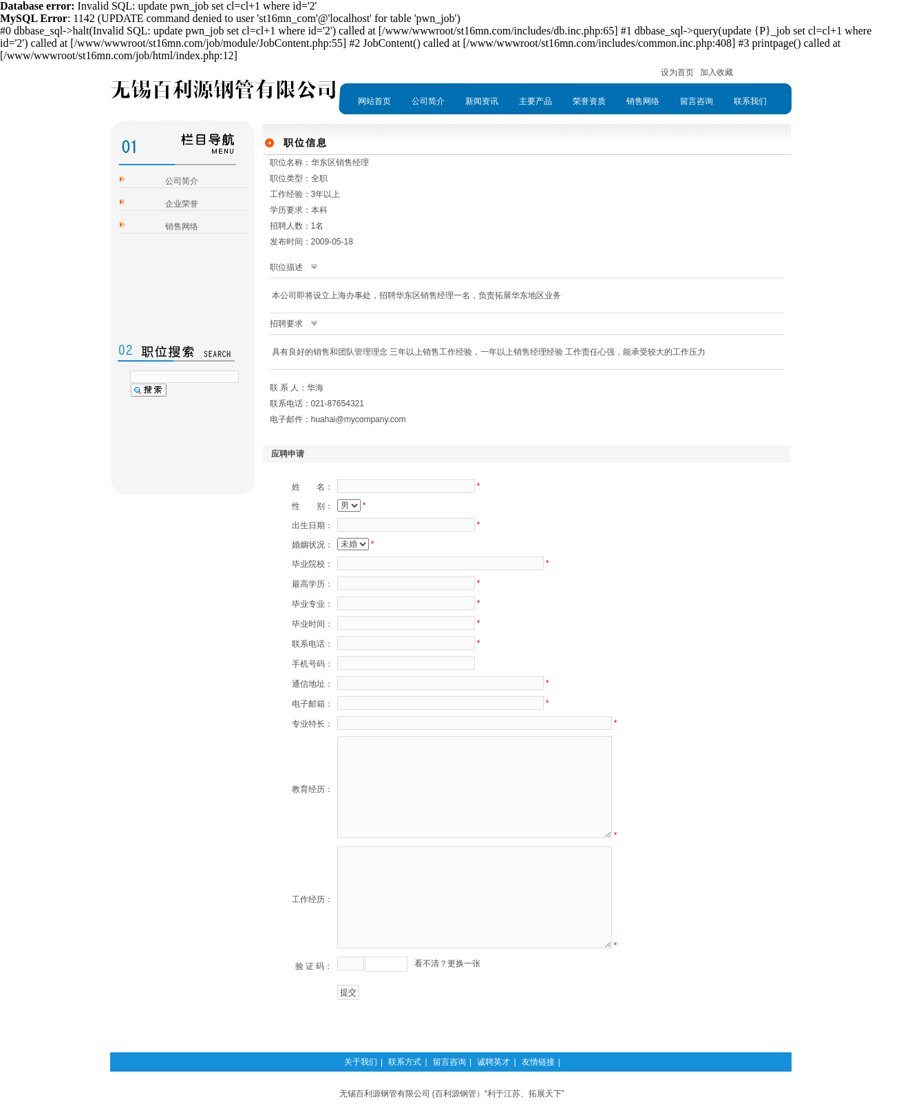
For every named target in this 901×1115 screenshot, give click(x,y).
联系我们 (750, 101)
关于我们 (360, 1062)
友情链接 (538, 1062)
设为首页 (677, 72)
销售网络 (642, 101)
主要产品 (535, 101)
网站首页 (374, 101)
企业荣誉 (181, 204)
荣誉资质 (589, 101)
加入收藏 (716, 72)
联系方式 (404, 1062)
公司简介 (428, 101)
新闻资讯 (481, 101)
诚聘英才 (493, 1062)
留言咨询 (696, 101)
